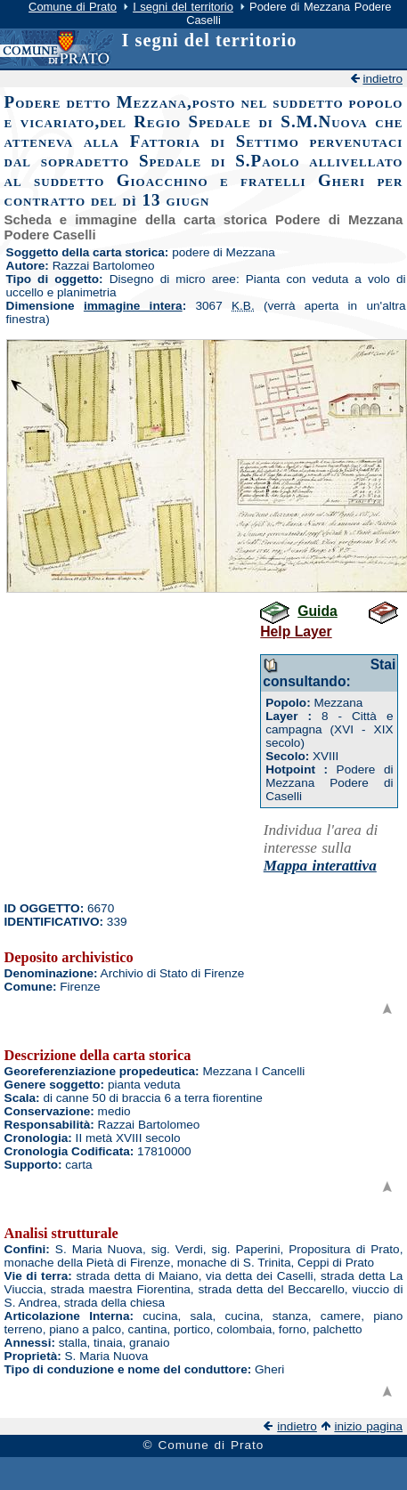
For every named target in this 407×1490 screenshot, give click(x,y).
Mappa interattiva (320, 865)
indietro (382, 78)
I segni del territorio (183, 6)
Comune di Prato (72, 6)
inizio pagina (368, 1426)
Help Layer (295, 631)
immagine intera (133, 305)
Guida (317, 611)
